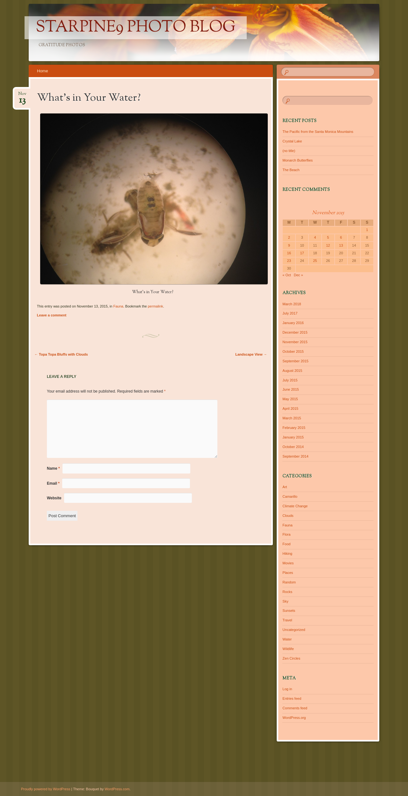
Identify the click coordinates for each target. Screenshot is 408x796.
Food (286, 544)
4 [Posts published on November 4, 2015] (315, 237)
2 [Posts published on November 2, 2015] (289, 237)
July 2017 (289, 313)
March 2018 (291, 304)
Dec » (298, 275)
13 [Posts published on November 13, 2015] (341, 245)
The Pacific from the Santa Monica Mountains (317, 132)
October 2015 (293, 351)
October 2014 (293, 447)
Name (53, 468)
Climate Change (295, 506)
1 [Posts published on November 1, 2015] (367, 230)
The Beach (290, 170)
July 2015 (289, 380)
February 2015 (293, 428)
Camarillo (289, 496)
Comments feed (294, 708)
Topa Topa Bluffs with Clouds (61, 354)
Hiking (287, 553)
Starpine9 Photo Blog (136, 27)
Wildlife (288, 649)
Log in (287, 689)
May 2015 (290, 399)
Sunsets (288, 610)
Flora (286, 534)
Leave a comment (51, 315)
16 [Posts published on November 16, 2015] (289, 253)
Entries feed (291, 698)
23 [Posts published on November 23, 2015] (289, 261)
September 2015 (295, 361)
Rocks (287, 592)
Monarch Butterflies (297, 160)
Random (289, 582)
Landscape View (251, 354)
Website (54, 498)
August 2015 (292, 371)
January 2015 (293, 437)
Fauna (118, 306)
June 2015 (290, 389)
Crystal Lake (292, 141)
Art (284, 487)
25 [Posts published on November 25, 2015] (315, 261)
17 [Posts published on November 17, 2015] (302, 253)
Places (287, 573)
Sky (285, 601)
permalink (155, 306)
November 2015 (294, 342)
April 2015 (290, 408)
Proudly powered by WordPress (45, 789)
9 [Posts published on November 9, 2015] (289, 245)
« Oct (286, 275)
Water (287, 639)
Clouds (287, 515)
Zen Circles (291, 658)
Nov (22, 95)
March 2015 (291, 418)
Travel (287, 620)
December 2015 (294, 332)
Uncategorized (293, 630)
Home (42, 71)
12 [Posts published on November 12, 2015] (328, 245)
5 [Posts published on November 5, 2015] (328, 237)
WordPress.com (117, 789)
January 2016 (293, 323)
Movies (288, 563)
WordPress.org (294, 718)
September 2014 (295, 456)
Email (53, 483)
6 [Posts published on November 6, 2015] (341, 237)
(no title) (288, 151)
